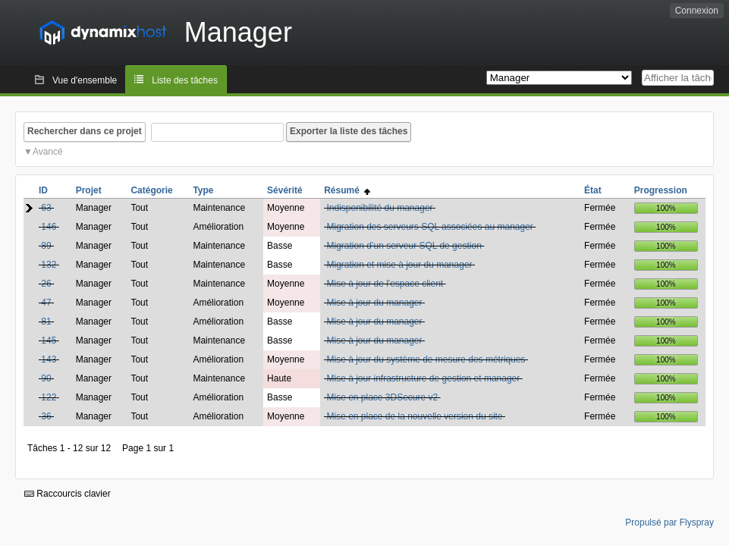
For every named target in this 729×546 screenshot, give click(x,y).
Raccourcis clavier (67, 493)
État (593, 190)
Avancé (48, 151)
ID (43, 190)
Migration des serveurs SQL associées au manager (429, 226)
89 (46, 245)
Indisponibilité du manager (379, 207)
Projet (89, 190)
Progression (660, 190)
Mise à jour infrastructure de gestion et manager (423, 378)
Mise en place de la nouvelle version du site (414, 416)
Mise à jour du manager (374, 302)
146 (48, 226)
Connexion (696, 10)
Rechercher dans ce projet (84, 131)
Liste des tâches (185, 80)
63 (46, 207)
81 (46, 321)
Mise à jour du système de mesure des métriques (425, 359)
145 (48, 340)
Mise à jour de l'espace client (384, 283)
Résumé (347, 190)
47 (46, 302)
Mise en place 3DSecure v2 (382, 397)
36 (46, 416)
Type (203, 190)
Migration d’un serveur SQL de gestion (403, 245)
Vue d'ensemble (84, 80)
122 (48, 397)
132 (48, 264)
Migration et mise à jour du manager (399, 264)
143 (48, 359)
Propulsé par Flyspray (669, 522)
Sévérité (285, 190)
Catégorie (151, 190)
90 (46, 378)
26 (46, 283)
